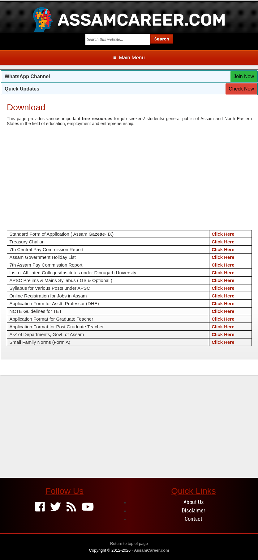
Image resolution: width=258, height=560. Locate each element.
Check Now (241, 88)
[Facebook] (40, 507)
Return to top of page (129, 543)
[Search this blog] (117, 39)
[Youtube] (87, 507)
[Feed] (71, 507)
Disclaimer (193, 510)
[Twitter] (55, 507)
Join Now (244, 76)
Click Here (223, 234)
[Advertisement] (129, 175)
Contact (193, 519)
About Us (193, 502)
